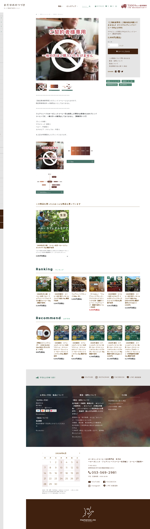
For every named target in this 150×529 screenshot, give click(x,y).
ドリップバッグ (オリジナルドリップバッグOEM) (10, 39)
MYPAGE (98, 6)
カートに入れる (123, 51)
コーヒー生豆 (6, 30)
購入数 (110, 42)
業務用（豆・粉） (128, 81)
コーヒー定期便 (7, 26)
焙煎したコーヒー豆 (8, 34)
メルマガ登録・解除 (114, 406)
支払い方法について (8, 167)
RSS (109, 409)
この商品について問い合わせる (119, 58)
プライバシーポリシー (115, 403)
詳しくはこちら (40, 414)
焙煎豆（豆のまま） (58, 14)
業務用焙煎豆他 (112, 84)
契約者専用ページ (125, 84)
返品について (6, 172)
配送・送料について (8, 163)
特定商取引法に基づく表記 (10, 176)
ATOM (114, 409)
